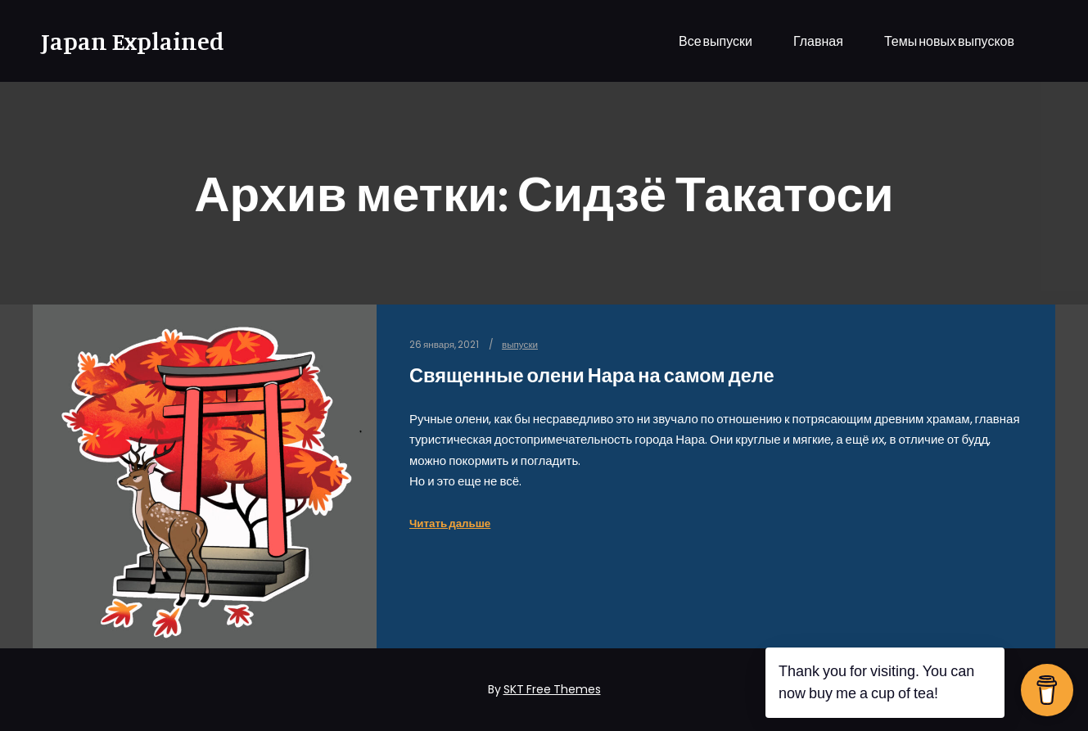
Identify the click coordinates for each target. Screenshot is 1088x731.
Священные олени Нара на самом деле (591, 375)
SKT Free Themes (552, 689)
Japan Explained (123, 41)
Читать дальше (449, 523)
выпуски (520, 344)
